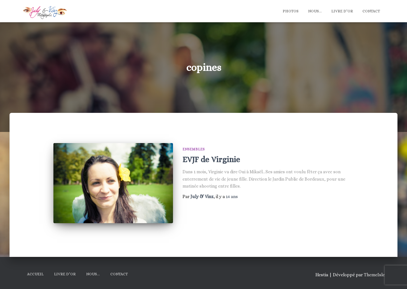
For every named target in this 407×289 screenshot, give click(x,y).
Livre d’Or (342, 11)
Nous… (315, 11)
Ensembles (194, 149)
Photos (291, 11)
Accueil (35, 274)
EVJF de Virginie (211, 159)
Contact (371, 11)
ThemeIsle (374, 274)
